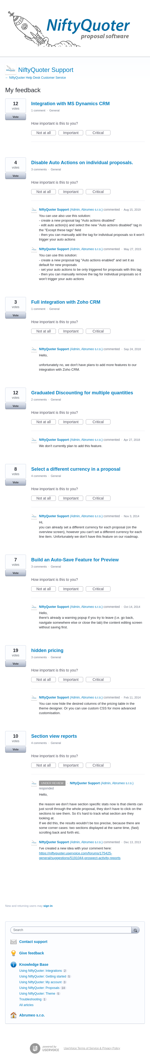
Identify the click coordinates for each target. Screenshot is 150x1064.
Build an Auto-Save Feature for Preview (75, 559)
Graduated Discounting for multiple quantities (82, 392)
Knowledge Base (33, 964)
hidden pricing (47, 650)
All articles (26, 1005)
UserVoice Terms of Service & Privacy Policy (92, 1048)
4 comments (39, 475)
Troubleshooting (30, 999)
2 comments (39, 399)
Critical (101, 133)
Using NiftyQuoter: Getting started (42, 976)
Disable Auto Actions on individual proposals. (82, 162)
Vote (15, 116)
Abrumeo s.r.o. (32, 1015)
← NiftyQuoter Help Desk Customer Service (35, 77)
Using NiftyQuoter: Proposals (39, 988)
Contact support (33, 941)
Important (73, 133)
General (54, 110)
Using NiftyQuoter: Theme (37, 993)
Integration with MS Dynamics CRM (70, 103)
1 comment (38, 110)
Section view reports (54, 736)
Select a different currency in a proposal (75, 469)
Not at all (46, 133)
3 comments (39, 169)
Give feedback (31, 953)
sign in (48, 905)
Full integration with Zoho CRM (65, 302)
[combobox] (72, 930)
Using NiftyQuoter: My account (40, 982)
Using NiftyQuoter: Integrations (40, 971)
